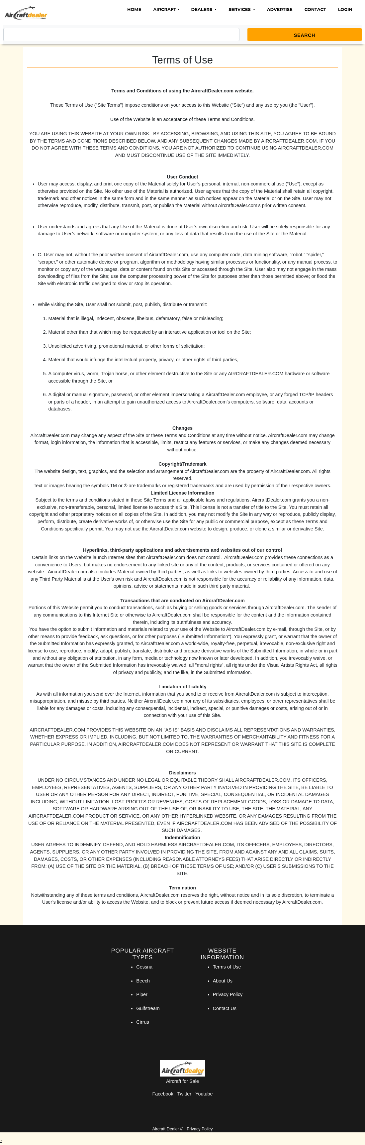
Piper (141, 994)
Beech (143, 980)
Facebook (162, 1093)
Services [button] (240, 9)
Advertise (280, 9)
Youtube (204, 1093)
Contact (315, 9)
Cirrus (142, 1022)
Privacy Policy (228, 994)
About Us (222, 980)
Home (134, 9)
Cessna (144, 967)
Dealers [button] (202, 9)
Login (345, 9)
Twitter (184, 1093)
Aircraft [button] (164, 9)
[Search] (121, 34)
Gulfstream (147, 1008)
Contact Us (224, 1008)
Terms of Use (227, 967)
